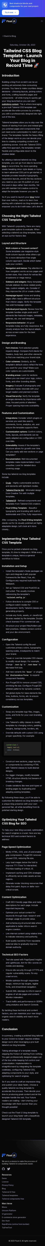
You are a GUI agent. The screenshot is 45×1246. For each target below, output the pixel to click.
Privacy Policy (8, 1185)
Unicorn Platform (9, 1210)
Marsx (4, 1207)
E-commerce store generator (14, 1217)
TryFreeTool (7, 1228)
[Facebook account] (3, 1168)
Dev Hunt (6, 1221)
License (5, 1182)
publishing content (10, 104)
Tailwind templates (10, 1195)
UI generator (7, 1214)
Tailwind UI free (8, 1192)
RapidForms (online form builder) (15, 1224)
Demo (4, 1178)
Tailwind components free (13, 1199)
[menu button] (42, 21)
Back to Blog (9, 36)
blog (4, 166)
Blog (4, 1189)
